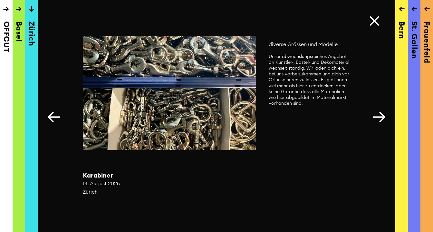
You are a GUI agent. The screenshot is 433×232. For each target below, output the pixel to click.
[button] (379, 116)
